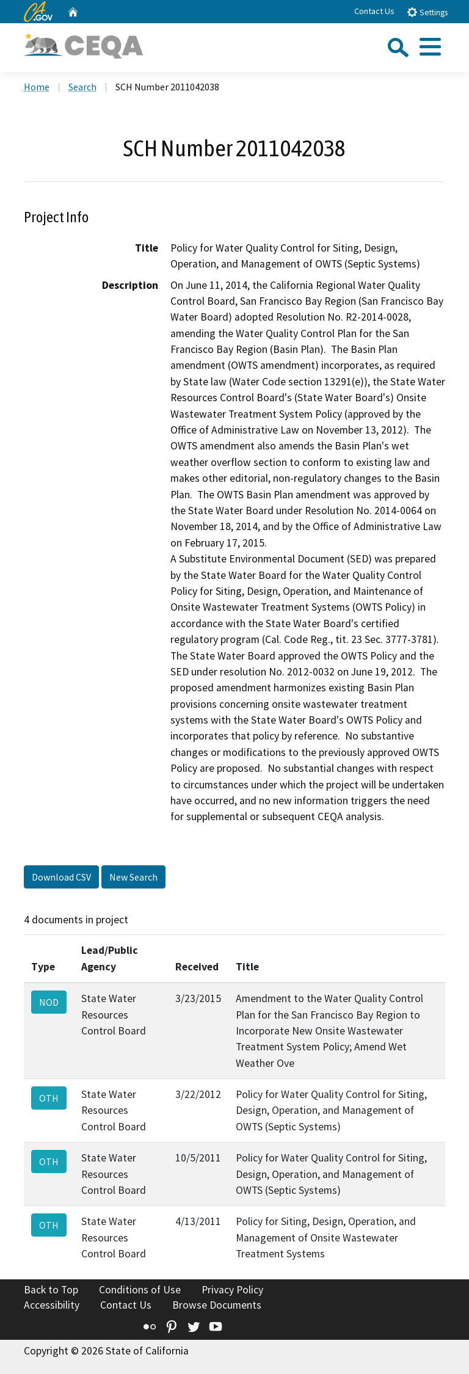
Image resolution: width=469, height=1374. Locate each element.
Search (82, 87)
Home (36, 87)
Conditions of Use (140, 1289)
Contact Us (374, 10)
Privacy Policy (232, 1289)
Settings (427, 12)
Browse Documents (216, 1305)
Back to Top (51, 1289)
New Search (133, 877)
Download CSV (61, 877)
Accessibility (51, 1305)
